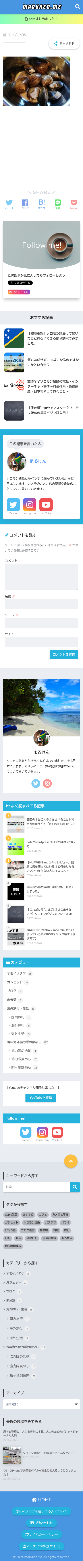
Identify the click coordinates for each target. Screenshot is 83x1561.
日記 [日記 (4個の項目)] (7, 1238)
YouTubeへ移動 (41, 1097)
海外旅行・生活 (21, 1008)
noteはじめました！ (41, 19)
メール (12, 615)
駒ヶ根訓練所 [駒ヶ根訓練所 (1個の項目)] (13, 1246)
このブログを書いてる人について (41, 1511)
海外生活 (21, 1034)
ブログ (15, 991)
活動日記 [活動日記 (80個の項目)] (32, 1238)
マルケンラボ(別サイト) (41, 1546)
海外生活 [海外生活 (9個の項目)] (67, 1238)
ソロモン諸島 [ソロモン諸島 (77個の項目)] (32, 1222)
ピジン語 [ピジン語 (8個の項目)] (10, 1230)
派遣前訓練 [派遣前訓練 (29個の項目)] (49, 1238)
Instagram (29, 513)
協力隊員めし (24, 1059)
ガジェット (18, 982)
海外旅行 (21, 1025)
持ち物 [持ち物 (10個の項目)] (44, 1230)
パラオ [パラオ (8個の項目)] (65, 1222)
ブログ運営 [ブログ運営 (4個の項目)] (28, 1230)
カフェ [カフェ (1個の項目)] (43, 1214)
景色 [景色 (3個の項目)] (18, 1238)
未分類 (15, 1000)
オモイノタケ (20, 973)
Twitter (13, 513)
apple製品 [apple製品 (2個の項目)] (11, 1214)
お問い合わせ (41, 1523)
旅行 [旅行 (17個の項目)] (66, 1230)
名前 (10, 596)
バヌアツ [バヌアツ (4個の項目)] (50, 1222)
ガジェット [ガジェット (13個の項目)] (11, 1222)
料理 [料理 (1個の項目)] (56, 1230)
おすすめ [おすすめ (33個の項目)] (28, 1214)
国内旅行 (21, 1017)
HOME (41, 1499)
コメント (13, 561)
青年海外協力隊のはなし (27, 1042)
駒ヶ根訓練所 (24, 1067)
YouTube (46, 513)
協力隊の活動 (24, 1051)
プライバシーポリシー (41, 1534)
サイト (9, 634)
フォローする (18, 292)
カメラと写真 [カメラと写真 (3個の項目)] (60, 1214)
